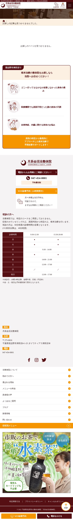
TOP (66, 508)
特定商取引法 (14, 501)
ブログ (5, 407)
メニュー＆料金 (9, 389)
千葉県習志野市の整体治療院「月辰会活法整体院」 (39, 509)
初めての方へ (8, 376)
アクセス (63, 7)
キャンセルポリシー (56, 501)
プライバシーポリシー (34, 501)
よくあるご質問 (9, 401)
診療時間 (56, 7)
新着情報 (6, 414)
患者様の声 (7, 395)
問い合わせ (7, 420)
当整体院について (10, 370)
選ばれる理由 (8, 382)
